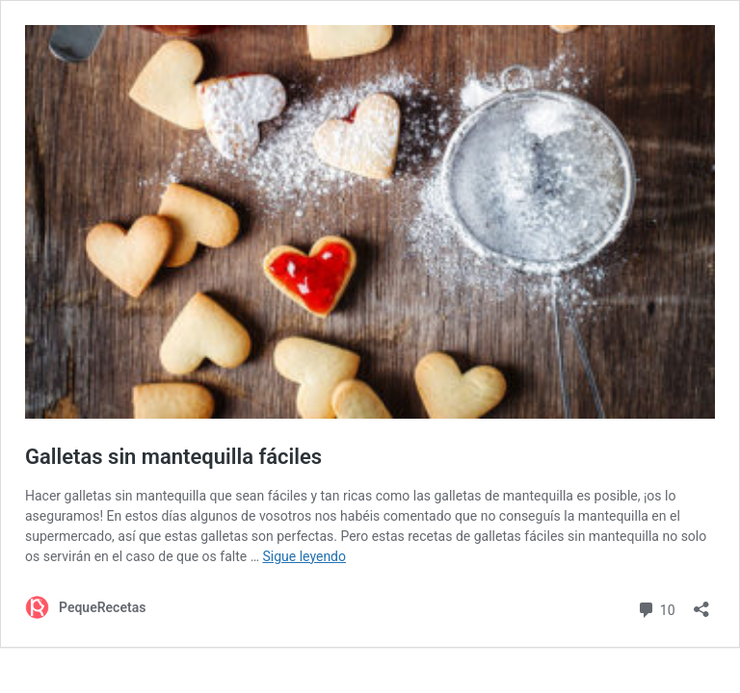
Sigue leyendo (304, 556)
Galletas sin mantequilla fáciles (173, 457)
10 (655, 608)
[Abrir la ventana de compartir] (701, 603)
